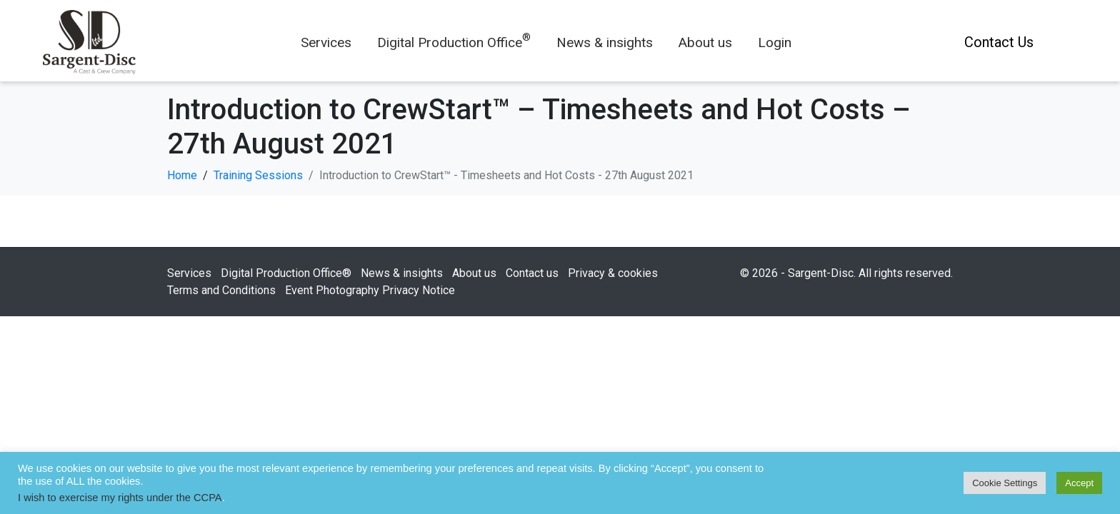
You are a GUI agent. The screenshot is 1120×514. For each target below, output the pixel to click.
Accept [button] (1079, 483)
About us (705, 42)
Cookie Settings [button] (1004, 483)
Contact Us (999, 42)
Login (774, 42)
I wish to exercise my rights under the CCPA (120, 497)
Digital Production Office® (286, 273)
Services (326, 42)
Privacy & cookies (613, 273)
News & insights (604, 42)
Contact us (532, 273)
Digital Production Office (454, 42)
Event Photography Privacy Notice (370, 290)
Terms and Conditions (221, 290)
